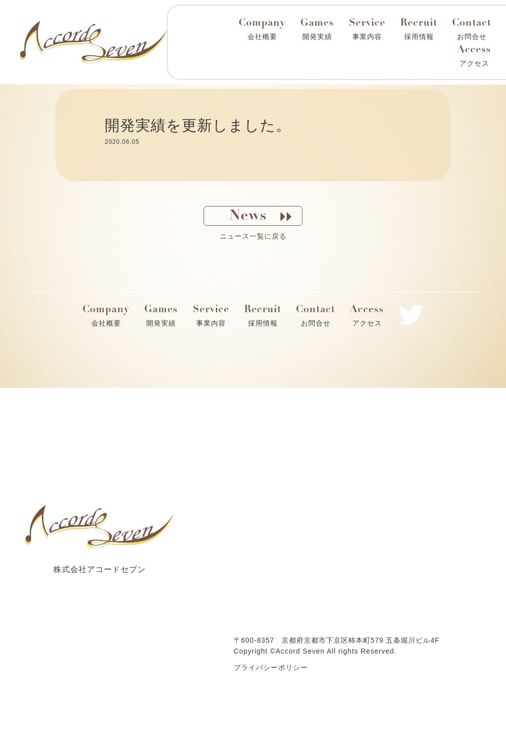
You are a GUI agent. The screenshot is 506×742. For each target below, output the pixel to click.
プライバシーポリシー (271, 667)
